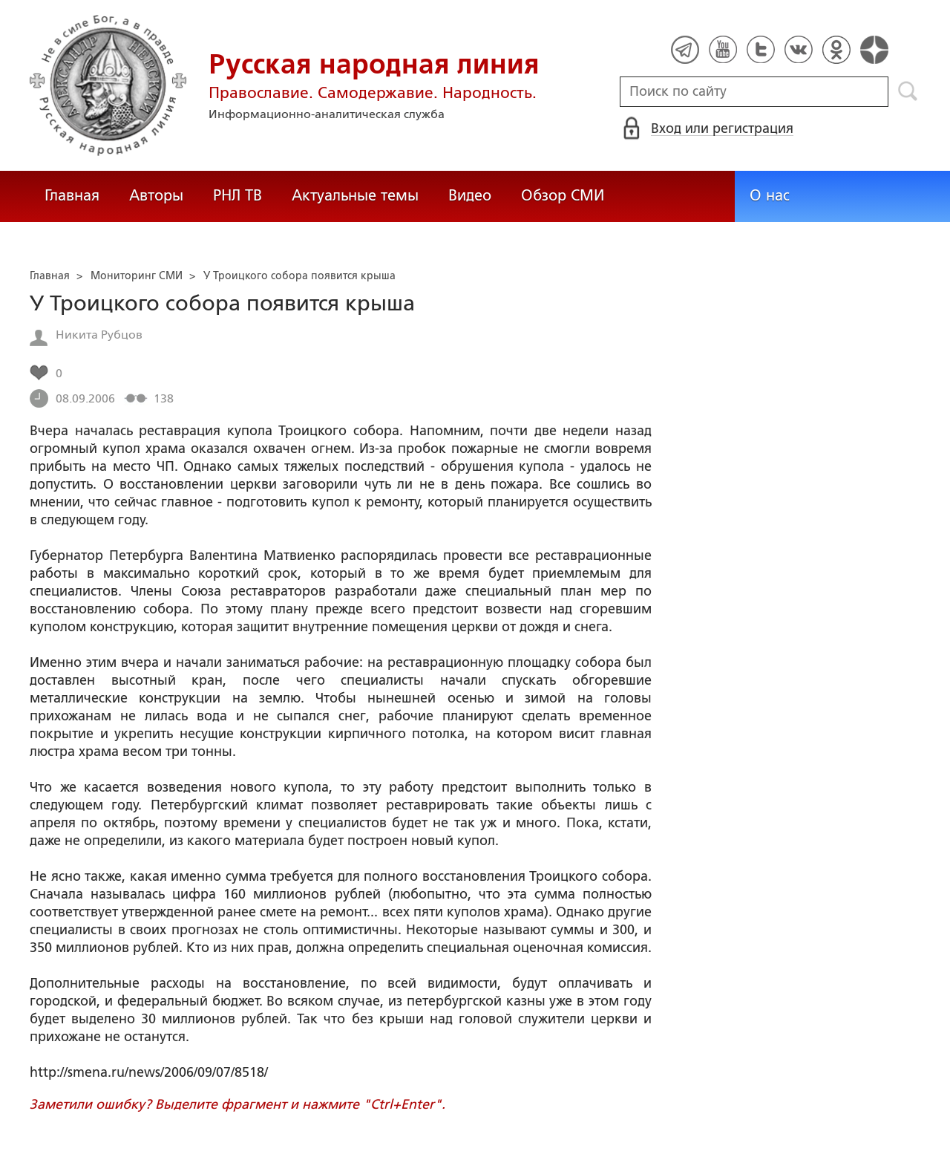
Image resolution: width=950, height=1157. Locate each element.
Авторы (156, 195)
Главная (72, 195)
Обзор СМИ (562, 195)
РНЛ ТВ (237, 195)
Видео (469, 195)
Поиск (908, 91)
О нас (770, 195)
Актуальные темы (355, 195)
